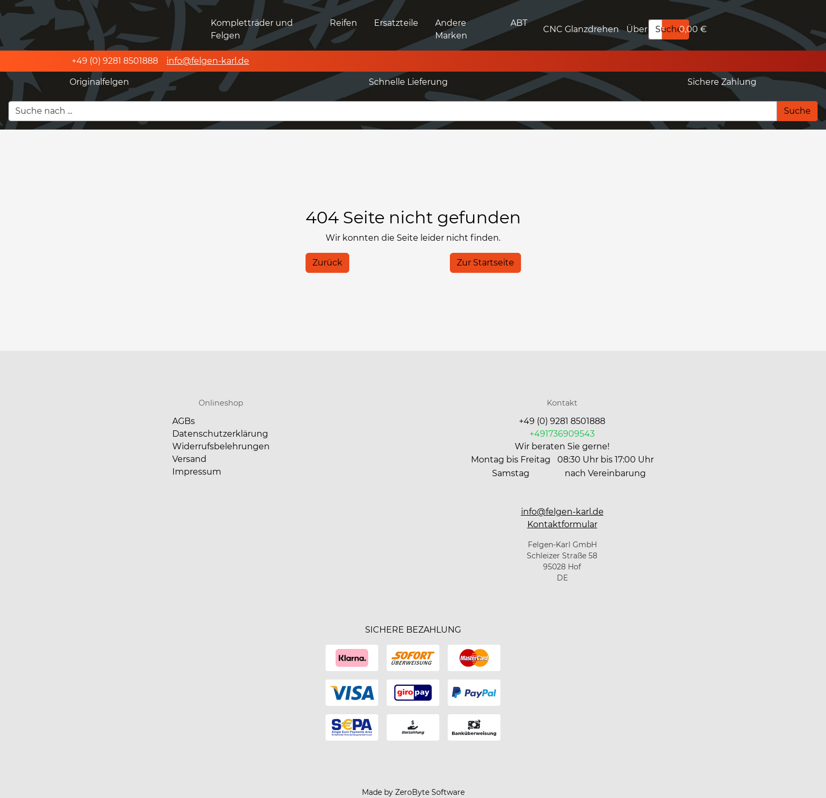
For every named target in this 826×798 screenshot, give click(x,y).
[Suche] (668, 29)
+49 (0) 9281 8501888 (562, 421)
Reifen (343, 23)
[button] (562, 524)
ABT (518, 23)
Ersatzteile (396, 23)
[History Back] (327, 263)
